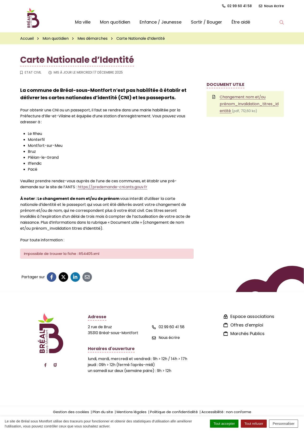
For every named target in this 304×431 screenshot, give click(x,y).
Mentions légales (132, 411)
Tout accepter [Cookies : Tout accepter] (224, 423)
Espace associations (252, 316)
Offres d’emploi (246, 325)
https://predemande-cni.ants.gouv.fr (112, 187)
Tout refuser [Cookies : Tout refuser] (253, 423)
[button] (282, 22)
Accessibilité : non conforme (226, 411)
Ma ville (82, 22)
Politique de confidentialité (174, 411)
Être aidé (241, 22)
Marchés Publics (247, 334)
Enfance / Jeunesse (160, 22)
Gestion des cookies (71, 411)
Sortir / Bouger (206, 22)
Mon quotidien (115, 22)
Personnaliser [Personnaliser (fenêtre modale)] (283, 423)
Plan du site (103, 411)
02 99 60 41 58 (168, 327)
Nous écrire (166, 337)
